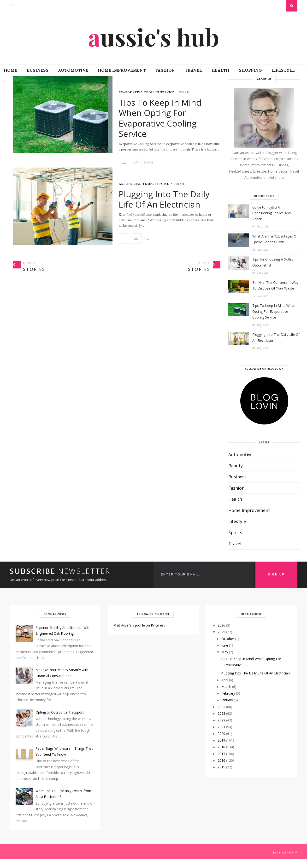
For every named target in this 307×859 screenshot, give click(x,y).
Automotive (73, 70)
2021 (221, 727)
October (227, 638)
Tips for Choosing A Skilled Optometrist (273, 262)
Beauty (235, 466)
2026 (221, 625)
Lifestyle (283, 70)
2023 (221, 713)
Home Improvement (122, 70)
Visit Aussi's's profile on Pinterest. (139, 625)
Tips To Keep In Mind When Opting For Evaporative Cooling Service (160, 118)
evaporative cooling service (147, 92)
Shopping (250, 70)
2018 (221, 747)
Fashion (165, 70)
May (224, 652)
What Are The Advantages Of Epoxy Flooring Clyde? (275, 239)
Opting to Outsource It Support (59, 712)
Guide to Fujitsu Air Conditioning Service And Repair (271, 213)
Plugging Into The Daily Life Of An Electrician (164, 199)
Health (220, 70)
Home (10, 70)
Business (37, 70)
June (224, 645)
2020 (221, 733)
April (224, 680)
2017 (221, 753)
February (228, 693)
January (227, 700)
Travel (193, 70)
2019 (221, 740)
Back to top (284, 852)
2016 (221, 760)
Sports (235, 532)
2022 (221, 720)
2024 (221, 706)
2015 (221, 767)
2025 (221, 632)
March (226, 686)
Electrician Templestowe (144, 184)
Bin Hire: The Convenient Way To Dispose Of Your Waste (275, 285)
